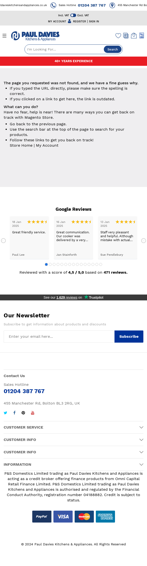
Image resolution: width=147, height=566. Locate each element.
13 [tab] (92, 264)
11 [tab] (85, 264)
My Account (47, 145)
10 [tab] (81, 264)
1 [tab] (46, 264)
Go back (17, 124)
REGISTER (79, 21)
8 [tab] (73, 264)
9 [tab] (77, 264)
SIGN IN (94, 21)
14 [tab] (96, 264)
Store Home (21, 145)
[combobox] (73, 49)
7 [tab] (69, 264)
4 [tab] (58, 264)
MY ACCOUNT (57, 21)
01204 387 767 (95, 5)
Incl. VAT (63, 15)
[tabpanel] (29, 237)
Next (143, 240)
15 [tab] (100, 264)
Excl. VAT (83, 15)
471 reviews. (116, 272)
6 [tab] (65, 264)
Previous (3, 240)
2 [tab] (50, 264)
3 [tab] (54, 264)
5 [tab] (61, 264)
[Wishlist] (118, 35)
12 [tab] (89, 264)
